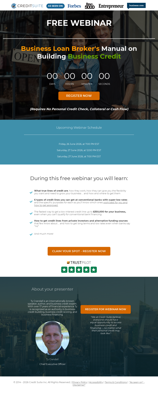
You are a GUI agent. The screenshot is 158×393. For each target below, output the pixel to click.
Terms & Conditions (116, 382)
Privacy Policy (79, 382)
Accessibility (96, 382)
